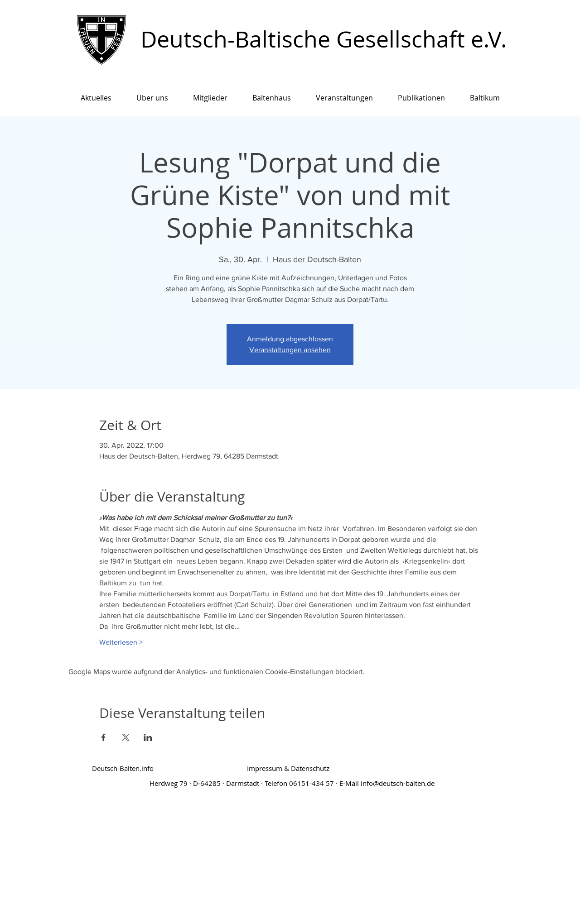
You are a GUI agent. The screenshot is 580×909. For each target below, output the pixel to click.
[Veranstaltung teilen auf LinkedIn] (148, 737)
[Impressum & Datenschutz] (288, 768)
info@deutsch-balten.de (398, 783)
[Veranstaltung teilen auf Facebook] (103, 737)
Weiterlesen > (121, 642)
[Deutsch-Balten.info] (123, 768)
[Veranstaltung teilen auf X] (125, 737)
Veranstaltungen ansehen (290, 350)
